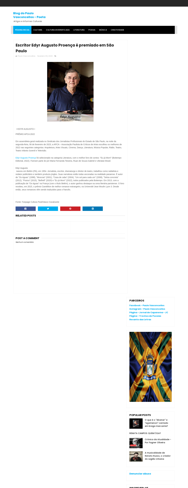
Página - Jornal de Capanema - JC (148, 55)
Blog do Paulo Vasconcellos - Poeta (29, 15)
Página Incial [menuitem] (22, 29)
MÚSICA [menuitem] (103, 29)
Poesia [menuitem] (91, 29)
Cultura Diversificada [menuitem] (58, 29)
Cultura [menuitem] (37, 29)
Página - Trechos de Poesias (145, 58)
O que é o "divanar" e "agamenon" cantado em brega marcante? (156, 165)
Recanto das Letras (140, 62)
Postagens (137, 236)
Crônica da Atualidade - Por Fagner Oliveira (158, 184)
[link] (26, 158)
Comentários (139, 242)
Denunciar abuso (140, 216)
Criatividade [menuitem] (117, 29)
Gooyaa (58, 484)
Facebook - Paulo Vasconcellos (146, 48)
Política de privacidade (141, 414)
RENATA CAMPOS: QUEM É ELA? (145, 176)
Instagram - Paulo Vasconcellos (147, 51)
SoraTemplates (31, 484)
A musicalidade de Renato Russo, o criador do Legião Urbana (158, 198)
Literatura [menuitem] (79, 29)
